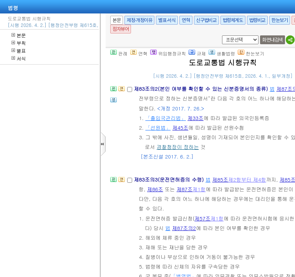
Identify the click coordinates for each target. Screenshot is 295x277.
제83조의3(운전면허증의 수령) (169, 179)
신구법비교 (206, 20)
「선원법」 (158, 127)
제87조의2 (184, 228)
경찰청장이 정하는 (178, 146)
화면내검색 (272, 40)
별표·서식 (167, 20)
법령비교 (257, 20)
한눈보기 (280, 20)
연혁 (186, 20)
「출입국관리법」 (165, 118)
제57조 (202, 218)
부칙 (19, 43)
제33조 (195, 118)
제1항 (199, 189)
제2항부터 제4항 (247, 179)
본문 (19, 35)
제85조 (220, 179)
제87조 (185, 189)
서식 (19, 58)
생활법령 (222, 53)
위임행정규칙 (168, 53)
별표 (19, 50)
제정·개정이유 (139, 20)
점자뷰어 (121, 29)
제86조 (155, 189)
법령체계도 (233, 20)
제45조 (180, 127)
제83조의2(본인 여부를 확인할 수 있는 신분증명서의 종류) (201, 88)
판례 (119, 53)
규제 (197, 53)
